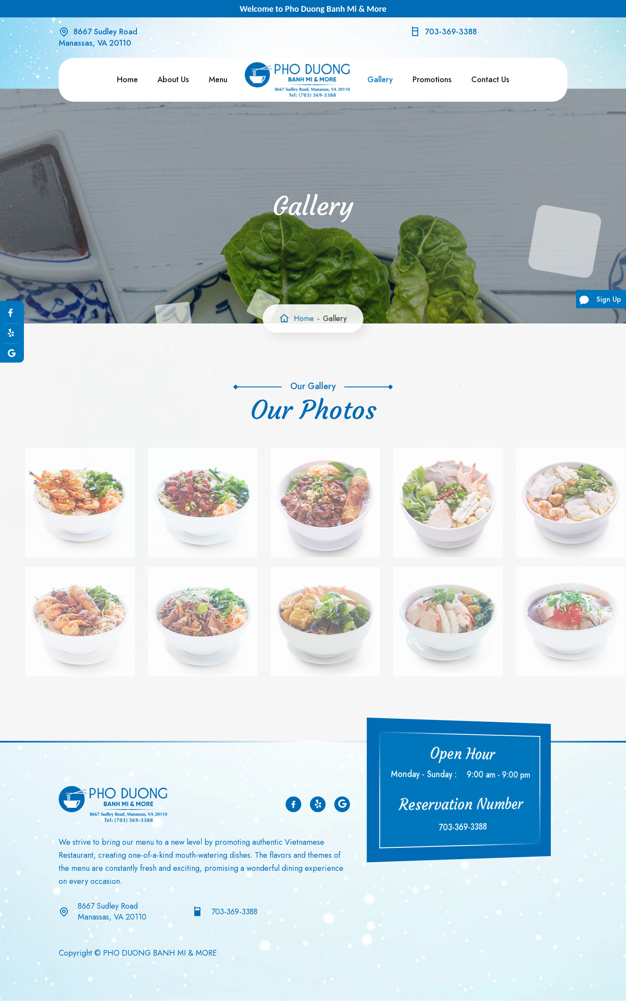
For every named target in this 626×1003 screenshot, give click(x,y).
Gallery (380, 79)
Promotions (432, 79)
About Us (173, 79)
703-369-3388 (451, 31)
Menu (218, 79)
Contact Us (490, 79)
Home (127, 79)
